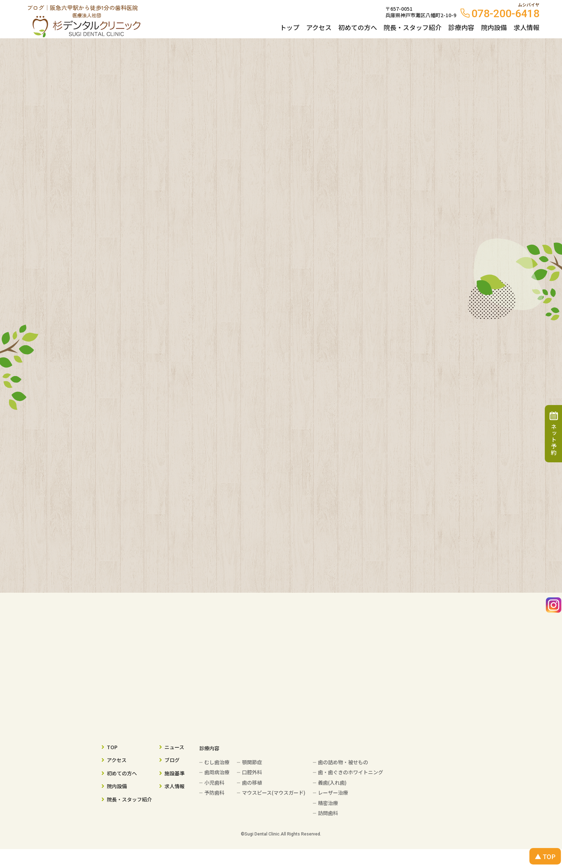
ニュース (174, 747)
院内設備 (494, 27)
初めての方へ (357, 27)
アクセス (319, 27)
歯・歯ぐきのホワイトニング (350, 772)
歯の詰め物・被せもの (343, 762)
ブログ (172, 760)
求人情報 (526, 27)
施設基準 (175, 773)
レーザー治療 (333, 792)
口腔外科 (252, 772)
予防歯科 (214, 792)
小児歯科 (214, 782)
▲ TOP (545, 856)
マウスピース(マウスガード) (273, 792)
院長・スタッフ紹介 (413, 27)
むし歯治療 (216, 762)
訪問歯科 (328, 813)
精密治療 (328, 802)
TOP (112, 747)
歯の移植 (252, 782)
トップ (289, 27)
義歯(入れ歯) (332, 782)
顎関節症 (252, 762)
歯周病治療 (216, 772)
